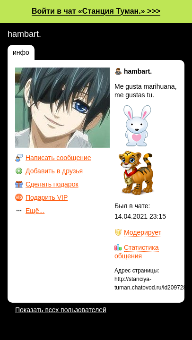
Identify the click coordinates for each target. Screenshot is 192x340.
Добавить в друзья (54, 171)
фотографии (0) (66, 52)
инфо (21, 52)
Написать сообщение (58, 158)
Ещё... (35, 210)
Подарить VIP (47, 197)
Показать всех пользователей (60, 310)
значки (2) (117, 52)
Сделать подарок (52, 184)
